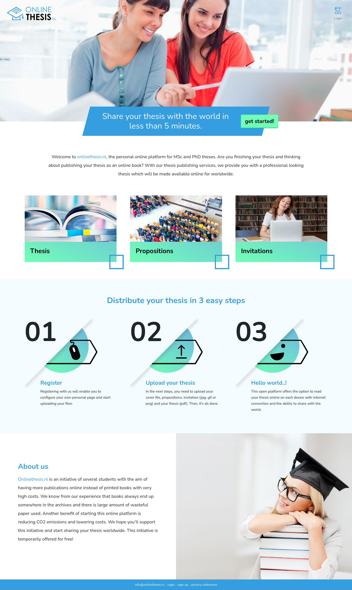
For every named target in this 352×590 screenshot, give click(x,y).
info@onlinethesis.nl (149, 584)
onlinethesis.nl (91, 157)
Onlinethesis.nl (33, 479)
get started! (259, 121)
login (171, 584)
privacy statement (204, 584)
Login (338, 13)
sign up (183, 584)
